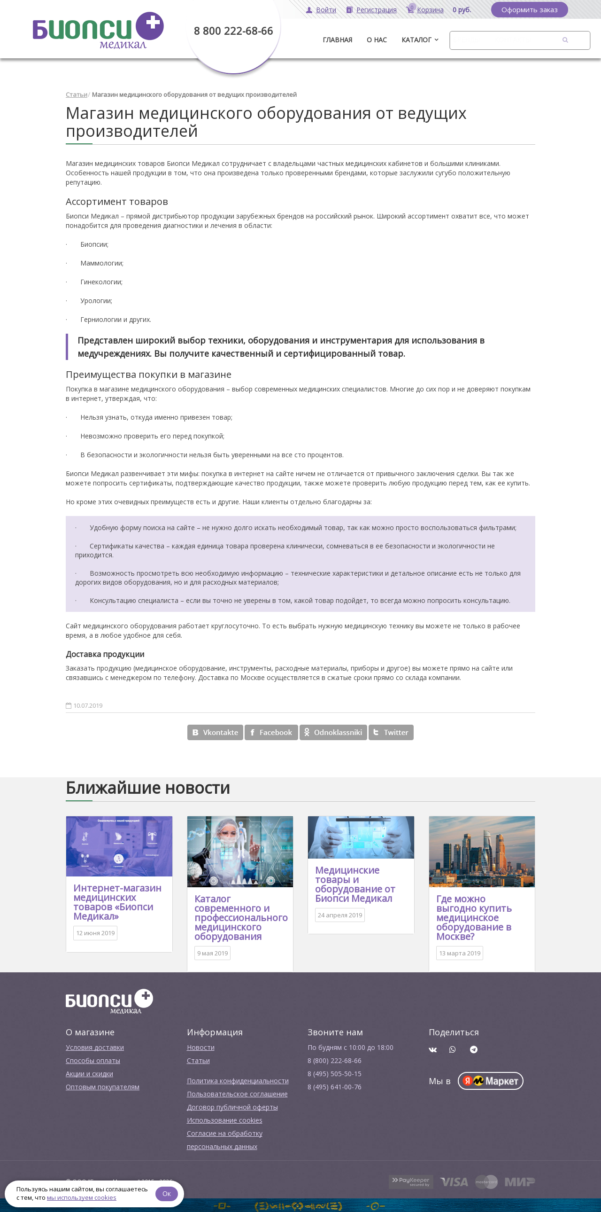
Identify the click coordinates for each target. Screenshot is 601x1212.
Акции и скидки (89, 1072)
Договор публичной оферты (232, 1106)
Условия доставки (95, 1046)
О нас (377, 39)
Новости (201, 1046)
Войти (326, 9)
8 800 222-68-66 (233, 30)
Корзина (430, 9)
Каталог (416, 39)
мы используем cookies (81, 1197)
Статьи (76, 94)
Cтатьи (198, 1059)
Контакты (512, 39)
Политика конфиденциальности (238, 1079)
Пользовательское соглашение (237, 1092)
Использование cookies (224, 1119)
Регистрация (376, 9)
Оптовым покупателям (102, 1085)
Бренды (466, 39)
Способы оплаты (93, 1059)
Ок (167, 1193)
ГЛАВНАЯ (337, 39)
